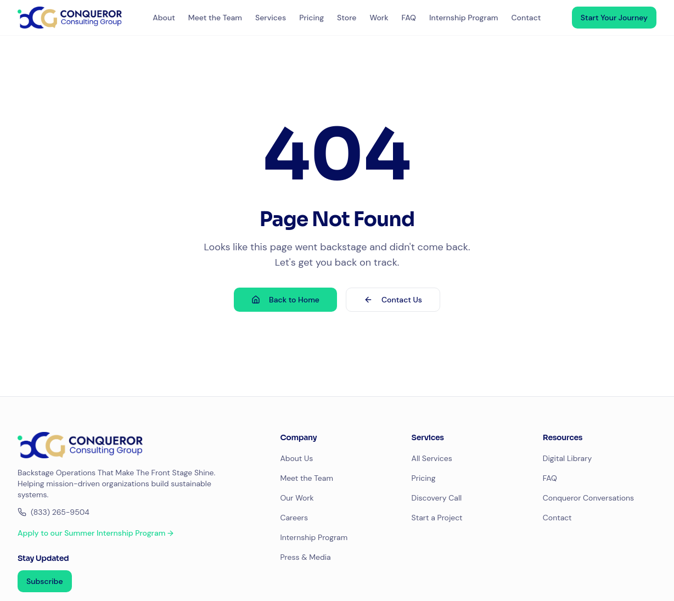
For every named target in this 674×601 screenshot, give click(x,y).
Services (270, 18)
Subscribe (44, 581)
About (164, 18)
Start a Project (437, 518)
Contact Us (393, 300)
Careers (294, 518)
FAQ (409, 18)
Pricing (311, 18)
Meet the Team (215, 18)
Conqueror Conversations (588, 498)
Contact (526, 18)
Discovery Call (437, 498)
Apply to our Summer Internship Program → (95, 533)
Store (346, 18)
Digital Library (567, 458)
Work (378, 18)
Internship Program (463, 18)
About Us (296, 458)
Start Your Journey (614, 18)
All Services (432, 458)
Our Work (296, 498)
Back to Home (285, 300)
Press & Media (305, 557)
